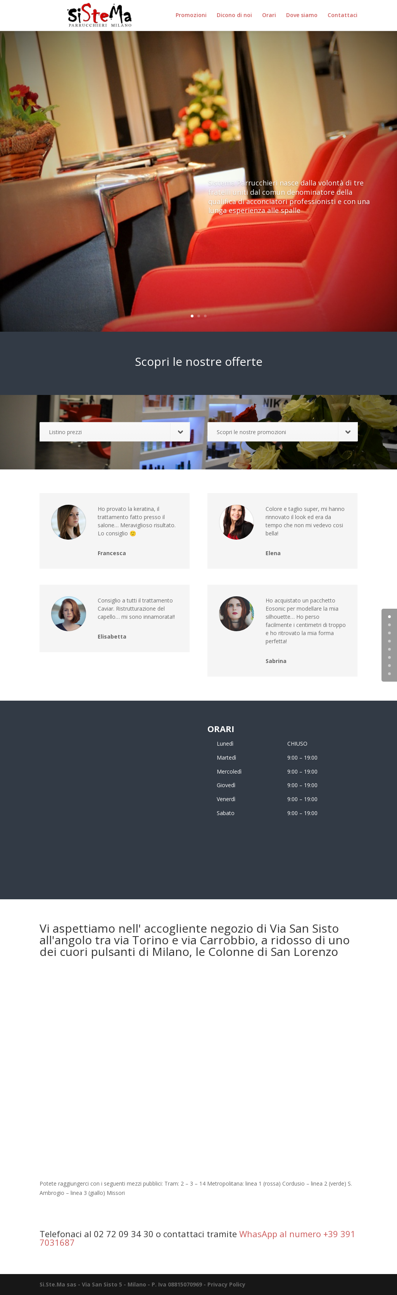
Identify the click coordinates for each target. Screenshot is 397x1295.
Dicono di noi (234, 16)
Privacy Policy (226, 1284)
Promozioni (191, 16)
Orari (269, 16)
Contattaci (342, 16)
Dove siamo (302, 16)
